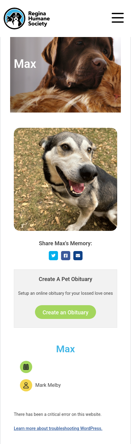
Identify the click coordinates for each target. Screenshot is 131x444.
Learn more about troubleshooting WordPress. (58, 428)
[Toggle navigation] (117, 18)
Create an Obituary (66, 312)
